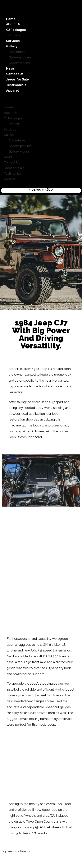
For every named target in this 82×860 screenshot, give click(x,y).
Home (11, 19)
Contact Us (15, 74)
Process (14, 35)
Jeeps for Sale (17, 79)
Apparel (12, 90)
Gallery (11, 46)
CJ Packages (16, 30)
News (10, 68)
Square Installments (16, 851)
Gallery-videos (19, 63)
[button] (41, 99)
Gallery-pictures (20, 57)
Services (13, 41)
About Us (13, 24)
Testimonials (16, 85)
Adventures (17, 52)
